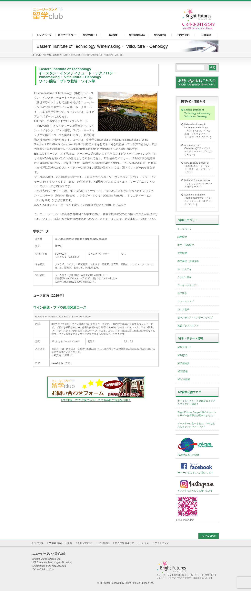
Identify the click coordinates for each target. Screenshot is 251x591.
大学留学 (182, 253)
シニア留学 (183, 309)
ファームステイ (185, 301)
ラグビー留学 (184, 277)
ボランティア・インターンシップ (195, 317)
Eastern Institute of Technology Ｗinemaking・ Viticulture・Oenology (198, 113)
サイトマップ (162, 542)
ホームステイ (184, 269)
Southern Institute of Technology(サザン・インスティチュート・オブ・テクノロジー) (198, 199)
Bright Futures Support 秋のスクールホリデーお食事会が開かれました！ (196, 414)
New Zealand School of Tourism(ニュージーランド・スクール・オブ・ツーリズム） (198, 167)
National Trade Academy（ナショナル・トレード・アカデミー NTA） (198, 183)
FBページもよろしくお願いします (197, 467)
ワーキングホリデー (188, 285)
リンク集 (144, 542)
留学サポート (184, 347)
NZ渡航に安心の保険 (195, 446)
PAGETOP (210, 535)
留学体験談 (183, 363)
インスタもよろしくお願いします (197, 485)
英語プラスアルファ (188, 325)
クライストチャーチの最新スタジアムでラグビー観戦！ (196, 402)
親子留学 (182, 293)
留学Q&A (182, 355)
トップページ (184, 229)
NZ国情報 (182, 371)
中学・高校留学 (185, 245)
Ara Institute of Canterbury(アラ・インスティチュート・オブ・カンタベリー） (198, 150)
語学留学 (182, 237)
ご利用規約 (103, 542)
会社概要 (39, 542)
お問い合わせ (85, 542)
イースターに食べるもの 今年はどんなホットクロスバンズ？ (196, 425)
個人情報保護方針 (124, 542)
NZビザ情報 (183, 379)
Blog (69, 542)
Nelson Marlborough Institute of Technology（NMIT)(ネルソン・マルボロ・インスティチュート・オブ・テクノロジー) (197, 131)
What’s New (55, 542)
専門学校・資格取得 (192, 101)
